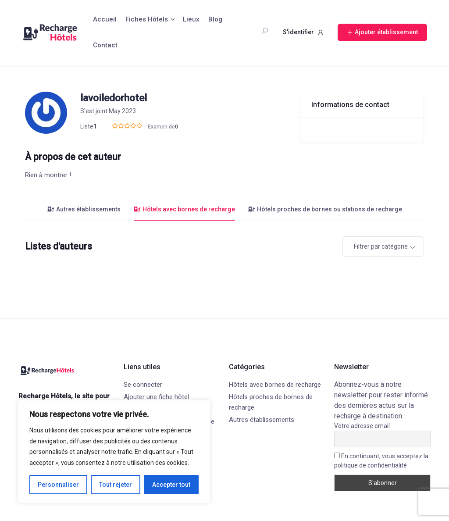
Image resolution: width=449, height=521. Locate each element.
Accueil (105, 19)
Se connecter (143, 385)
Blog (215, 19)
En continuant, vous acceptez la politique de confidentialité (381, 461)
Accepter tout (171, 484)
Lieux (191, 19)
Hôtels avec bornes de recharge (184, 209)
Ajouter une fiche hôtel (156, 397)
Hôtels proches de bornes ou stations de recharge (325, 209)
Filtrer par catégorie (381, 246)
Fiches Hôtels (146, 19)
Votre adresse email (362, 425)
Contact (105, 45)
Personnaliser (58, 484)
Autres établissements (84, 209)
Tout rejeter (115, 484)
